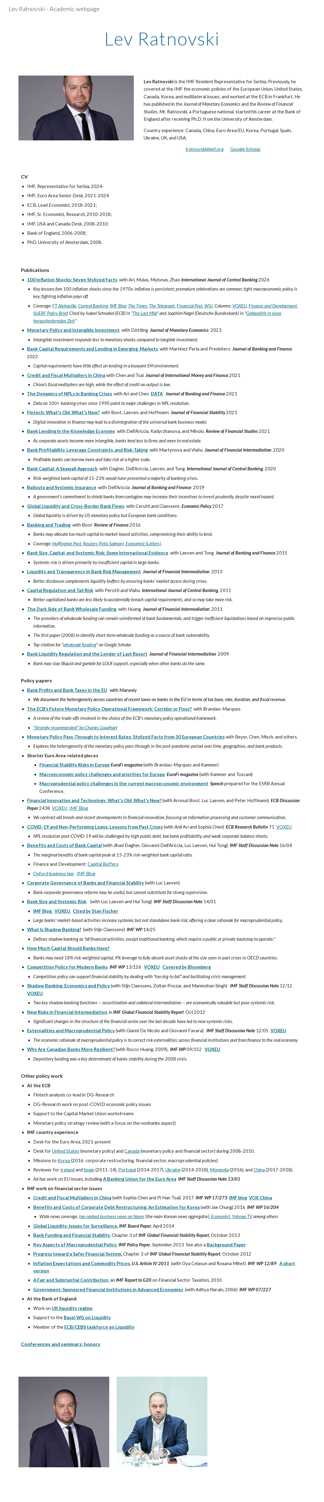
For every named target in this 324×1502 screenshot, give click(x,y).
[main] (162, 38)
